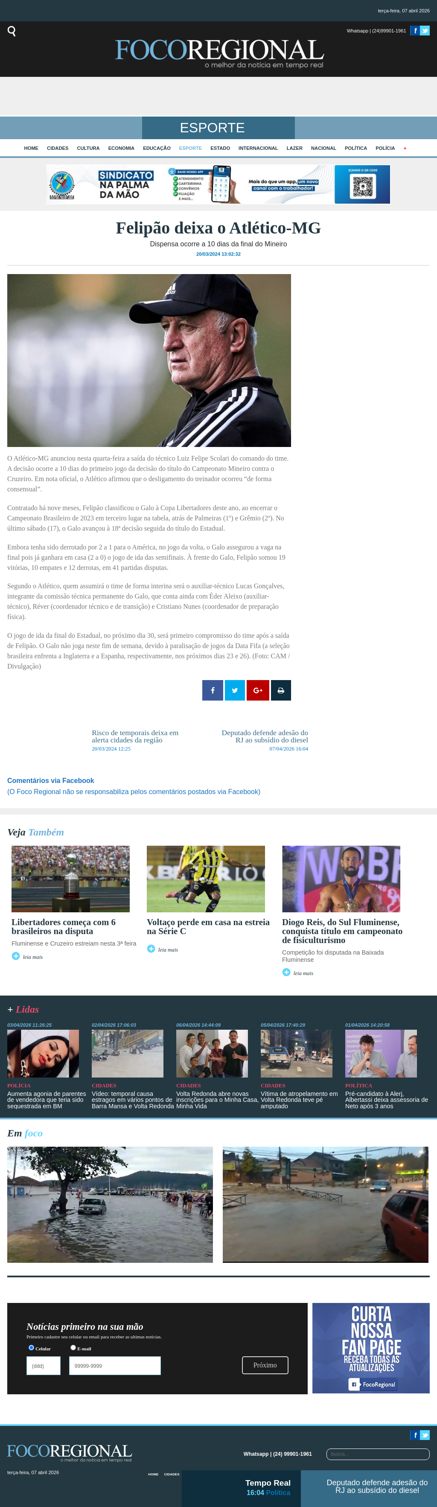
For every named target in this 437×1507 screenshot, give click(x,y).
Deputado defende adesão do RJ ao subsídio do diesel (377, 1486)
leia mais (33, 957)
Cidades (57, 148)
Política (356, 148)
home (31, 148)
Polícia (385, 148)
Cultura (88, 148)
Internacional (258, 148)
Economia (121, 148)
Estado (220, 148)
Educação (157, 148)
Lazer (295, 148)
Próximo (265, 1365)
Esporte (190, 148)
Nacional (323, 148)
